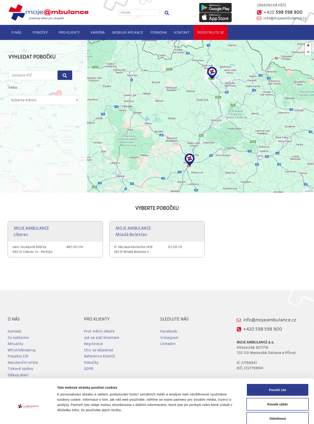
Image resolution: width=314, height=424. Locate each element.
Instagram (169, 338)
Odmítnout (277, 395)
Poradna (158, 32)
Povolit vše (277, 367)
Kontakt (182, 32)
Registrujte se (210, 32)
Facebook (168, 331)
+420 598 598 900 (262, 329)
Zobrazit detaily (230, 415)
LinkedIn (168, 344)
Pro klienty (69, 32)
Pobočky (40, 32)
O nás (16, 32)
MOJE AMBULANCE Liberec (31, 231)
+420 (282, 12)
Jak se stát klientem (101, 338)
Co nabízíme (18, 338)
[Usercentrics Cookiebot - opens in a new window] (28, 415)
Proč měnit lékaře (99, 331)
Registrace (93, 344)
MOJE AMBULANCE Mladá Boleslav (133, 231)
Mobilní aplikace (127, 32)
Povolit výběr (277, 381)
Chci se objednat (98, 350)
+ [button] (308, 46)
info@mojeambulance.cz (284, 18)
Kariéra (98, 32)
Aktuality (15, 344)
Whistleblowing (22, 350)
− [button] (308, 52)
